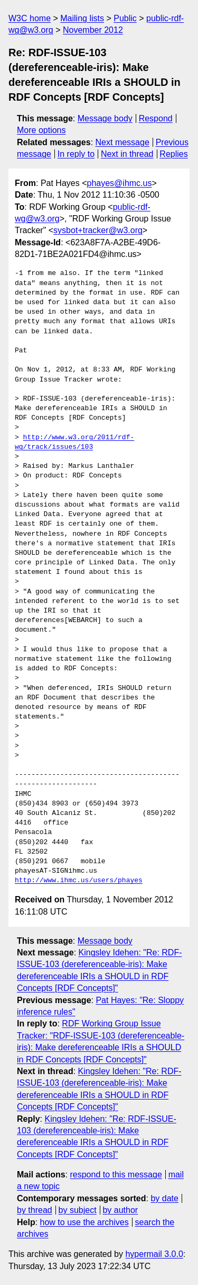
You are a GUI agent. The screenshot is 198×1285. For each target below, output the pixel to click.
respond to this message (116, 1174)
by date (164, 1198)
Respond (156, 118)
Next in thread (127, 153)
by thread (34, 1210)
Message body (105, 118)
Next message (122, 142)
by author (120, 1210)
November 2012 (93, 29)
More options (41, 130)
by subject (78, 1210)
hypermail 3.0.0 (154, 1254)
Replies (173, 153)
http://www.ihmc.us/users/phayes (79, 880)
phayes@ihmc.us (119, 183)
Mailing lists (82, 18)
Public (125, 18)
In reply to (76, 153)
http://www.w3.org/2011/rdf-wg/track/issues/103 (74, 442)
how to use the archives (84, 1222)
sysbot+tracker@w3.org (98, 230)
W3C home (29, 18)
